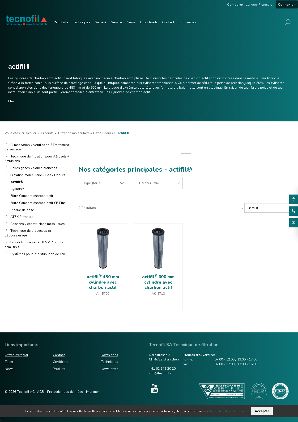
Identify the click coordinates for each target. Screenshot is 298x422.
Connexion (287, 4)
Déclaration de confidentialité (228, 411)
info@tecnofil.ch (161, 373)
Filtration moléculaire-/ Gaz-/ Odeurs (85, 133)
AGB (40, 391)
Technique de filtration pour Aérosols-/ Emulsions (37, 158)
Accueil (31, 133)
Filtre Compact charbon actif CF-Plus (38, 203)
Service (116, 22)
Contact (168, 22)
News (131, 22)
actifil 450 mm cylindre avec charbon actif (103, 282)
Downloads (149, 22)
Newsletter (109, 369)
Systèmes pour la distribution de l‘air (37, 254)
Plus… (12, 101)
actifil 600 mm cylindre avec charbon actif (158, 282)
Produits (61, 22)
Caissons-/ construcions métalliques (37, 224)
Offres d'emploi (16, 355)
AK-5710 (158, 293)
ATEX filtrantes (21, 217)
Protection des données (65, 391)
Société (100, 22)
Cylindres (18, 189)
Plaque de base (22, 210)
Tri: (241, 208)
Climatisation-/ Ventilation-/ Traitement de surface (37, 147)
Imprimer (92, 391)
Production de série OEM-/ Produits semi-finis (34, 244)
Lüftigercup (187, 22)
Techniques (81, 22)
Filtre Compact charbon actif (32, 196)
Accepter (262, 411)
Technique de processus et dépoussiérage (28, 233)
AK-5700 (102, 293)
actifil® (17, 182)
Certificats (60, 362)
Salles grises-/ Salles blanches (33, 168)
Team (9, 362)
